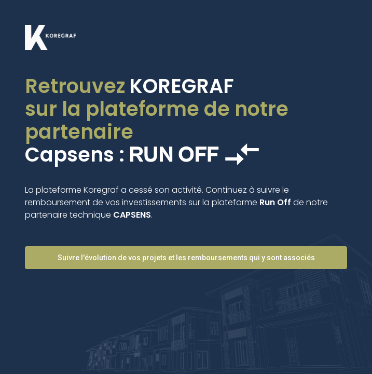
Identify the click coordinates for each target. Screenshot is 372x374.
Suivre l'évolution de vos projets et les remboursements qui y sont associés (186, 257)
